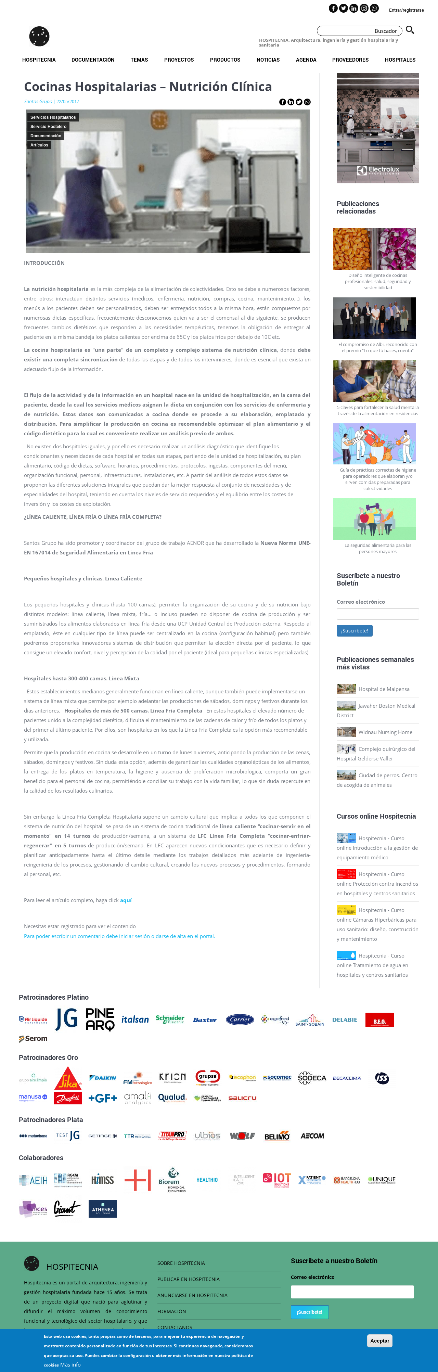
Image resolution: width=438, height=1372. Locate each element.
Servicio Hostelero (48, 126)
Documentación (93, 59)
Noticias (268, 59)
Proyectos (179, 59)
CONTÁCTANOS (174, 1327)
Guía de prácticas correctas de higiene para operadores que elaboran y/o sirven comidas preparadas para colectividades (378, 479)
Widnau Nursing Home (385, 732)
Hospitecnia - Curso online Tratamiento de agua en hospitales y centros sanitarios (372, 965)
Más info (70, 1364)
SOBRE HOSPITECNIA (181, 1263)
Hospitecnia (39, 59)
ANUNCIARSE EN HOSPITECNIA (192, 1295)
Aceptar (379, 1341)
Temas (139, 59)
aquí (126, 900)
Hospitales (400, 59)
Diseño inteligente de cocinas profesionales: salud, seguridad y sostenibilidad (378, 281)
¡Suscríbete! (354, 630)
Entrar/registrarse (406, 10)
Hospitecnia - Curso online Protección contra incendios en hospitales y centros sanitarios (377, 884)
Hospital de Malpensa (384, 688)
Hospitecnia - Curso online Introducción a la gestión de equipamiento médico (377, 848)
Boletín (347, 582)
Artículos (39, 145)
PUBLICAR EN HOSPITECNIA (188, 1279)
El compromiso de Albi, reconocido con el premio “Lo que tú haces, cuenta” (377, 347)
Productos (225, 59)
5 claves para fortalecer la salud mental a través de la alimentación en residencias (378, 410)
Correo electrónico (361, 601)
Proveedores (350, 59)
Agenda (306, 59)
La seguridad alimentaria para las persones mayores (378, 548)
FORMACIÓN (171, 1311)
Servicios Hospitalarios (53, 117)
